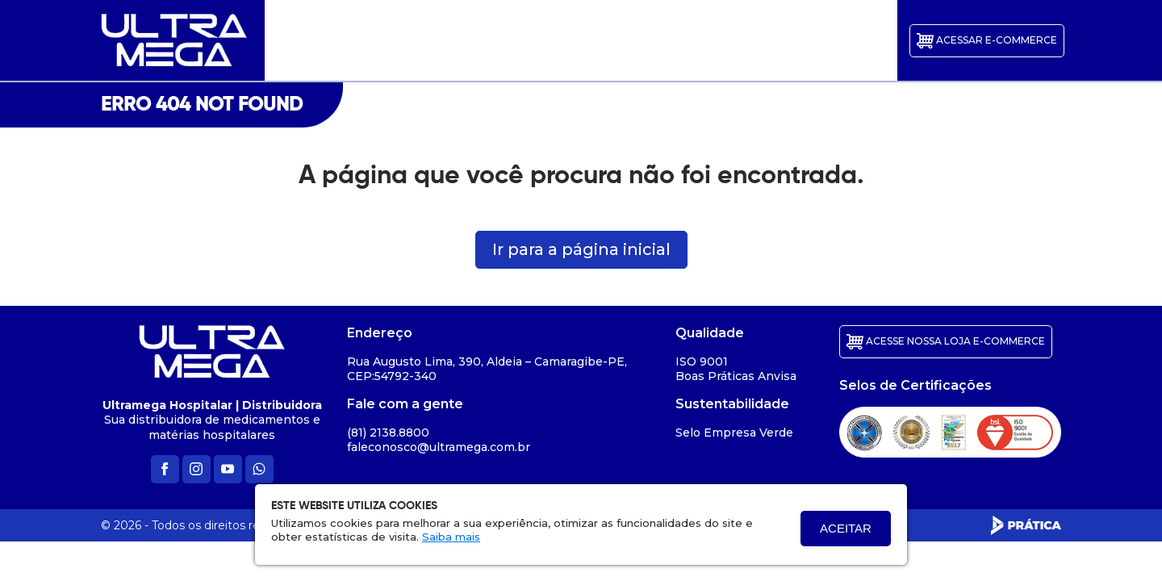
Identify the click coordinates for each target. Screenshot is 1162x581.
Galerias (530, 40)
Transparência (779, 40)
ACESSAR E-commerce (987, 40)
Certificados (607, 40)
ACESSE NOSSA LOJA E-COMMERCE (945, 341)
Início (365, 40)
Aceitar (846, 528)
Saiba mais (451, 536)
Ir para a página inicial (581, 249)
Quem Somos (448, 40)
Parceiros (689, 40)
